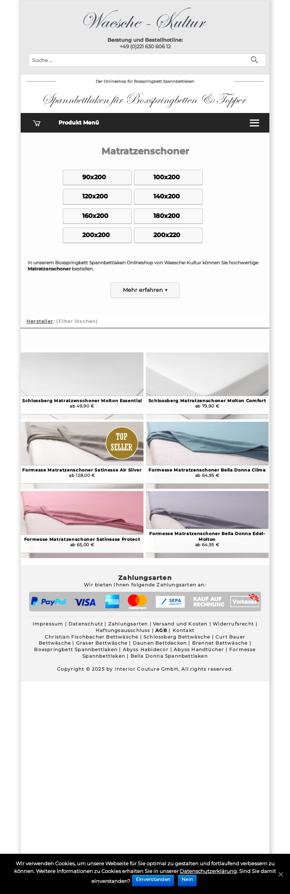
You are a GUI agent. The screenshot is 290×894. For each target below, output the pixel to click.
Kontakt (183, 630)
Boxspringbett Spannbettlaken (75, 649)
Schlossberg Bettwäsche (176, 637)
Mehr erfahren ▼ (145, 290)
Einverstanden (153, 879)
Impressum (48, 624)
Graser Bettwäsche (101, 643)
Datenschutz (85, 624)
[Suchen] (256, 59)
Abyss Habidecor (146, 649)
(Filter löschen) (77, 321)
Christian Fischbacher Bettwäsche (91, 637)
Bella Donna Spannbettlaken (169, 656)
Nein (187, 879)
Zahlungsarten (128, 624)
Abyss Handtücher (199, 649)
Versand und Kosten (180, 624)
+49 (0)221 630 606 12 (145, 46)
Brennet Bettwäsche (220, 643)
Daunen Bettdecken (160, 643)
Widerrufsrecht (233, 624)
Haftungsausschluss (123, 630)
